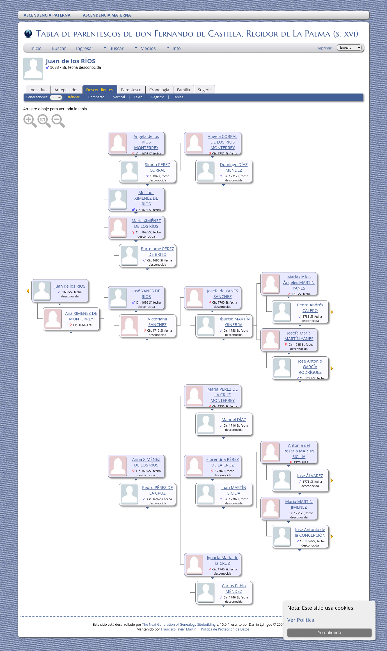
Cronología (159, 89)
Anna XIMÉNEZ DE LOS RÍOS (146, 462)
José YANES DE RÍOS (146, 293)
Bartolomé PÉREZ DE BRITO (157, 251)
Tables (178, 97)
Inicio (36, 48)
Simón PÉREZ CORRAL (157, 167)
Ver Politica (301, 619)
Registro (157, 97)
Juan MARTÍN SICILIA (233, 490)
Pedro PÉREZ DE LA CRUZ (157, 490)
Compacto (96, 97)
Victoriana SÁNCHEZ (157, 321)
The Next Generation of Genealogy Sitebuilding (179, 624)
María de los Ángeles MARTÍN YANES (299, 282)
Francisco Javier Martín (178, 629)
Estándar (73, 97)
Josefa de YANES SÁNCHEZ (222, 293)
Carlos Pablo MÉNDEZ (234, 588)
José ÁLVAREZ (310, 475)
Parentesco (131, 89)
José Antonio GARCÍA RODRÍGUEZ (310, 366)
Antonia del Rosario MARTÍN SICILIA (298, 450)
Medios (147, 48)
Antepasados (66, 89)
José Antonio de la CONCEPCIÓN (310, 532)
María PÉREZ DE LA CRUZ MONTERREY (222, 394)
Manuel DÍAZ (233, 419)
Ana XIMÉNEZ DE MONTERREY (81, 316)
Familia (183, 89)
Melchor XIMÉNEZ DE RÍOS (146, 198)
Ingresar (84, 48)
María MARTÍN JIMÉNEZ (299, 504)
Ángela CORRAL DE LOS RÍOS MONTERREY (222, 141)
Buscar (59, 48)
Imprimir (324, 48)
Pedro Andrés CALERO (310, 307)
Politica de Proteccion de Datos (225, 629)
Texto (138, 97)
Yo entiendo (329, 632)
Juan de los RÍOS (70, 286)
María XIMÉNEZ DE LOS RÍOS (146, 223)
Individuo (38, 89)
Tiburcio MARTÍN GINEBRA (234, 321)
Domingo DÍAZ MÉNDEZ (234, 167)
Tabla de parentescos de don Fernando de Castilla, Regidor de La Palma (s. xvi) (196, 33)
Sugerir (204, 89)
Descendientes (99, 89)
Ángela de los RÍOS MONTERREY (146, 141)
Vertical (119, 97)
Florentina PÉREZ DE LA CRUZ (222, 462)
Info (177, 48)
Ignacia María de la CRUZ (222, 560)
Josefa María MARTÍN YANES (299, 335)
